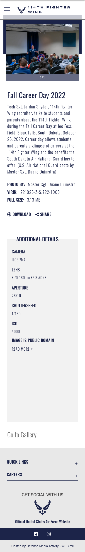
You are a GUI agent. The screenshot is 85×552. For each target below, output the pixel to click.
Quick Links (17, 461)
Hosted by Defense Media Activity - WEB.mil (42, 546)
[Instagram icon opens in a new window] (48, 534)
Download (19, 214)
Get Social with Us (42, 494)
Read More (21, 349)
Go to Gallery (21, 434)
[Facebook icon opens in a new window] (36, 534)
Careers (14, 474)
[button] (7, 9)
